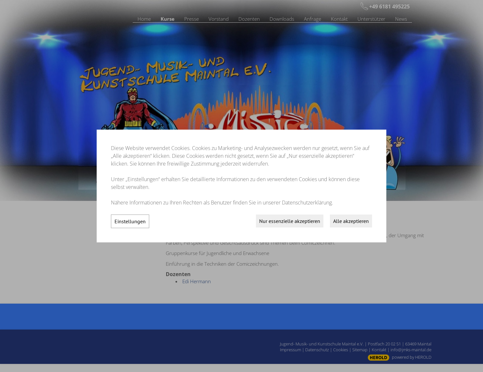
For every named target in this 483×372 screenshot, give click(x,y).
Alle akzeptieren (351, 221)
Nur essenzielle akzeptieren (289, 221)
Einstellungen (130, 221)
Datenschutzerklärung (307, 202)
